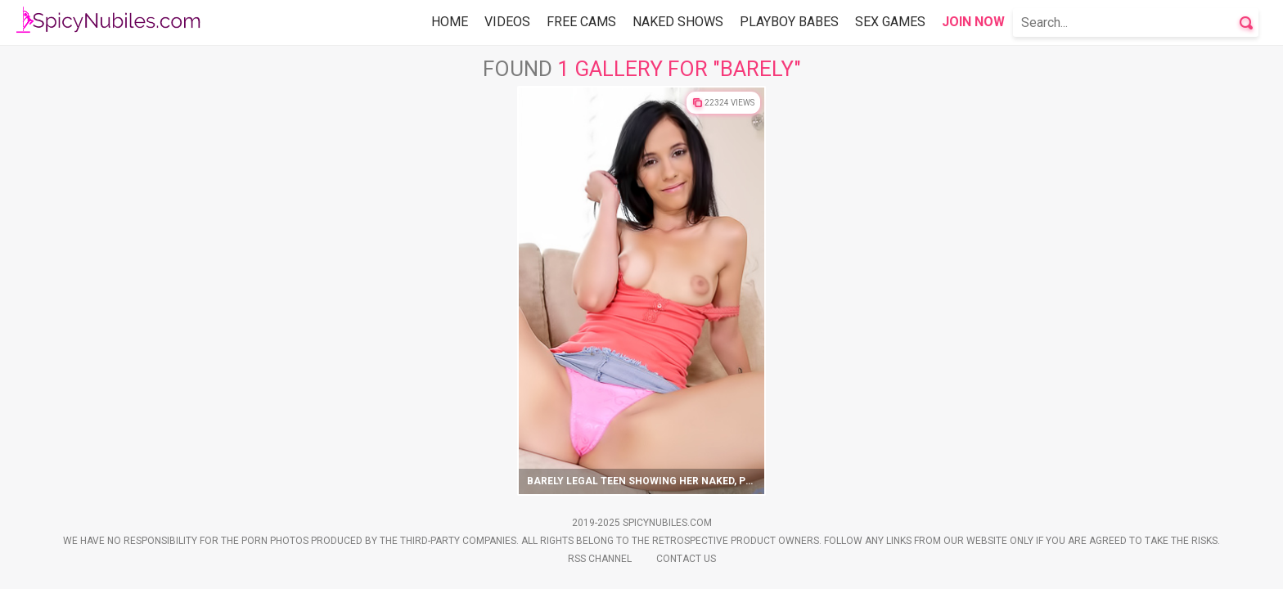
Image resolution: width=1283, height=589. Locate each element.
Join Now (973, 21)
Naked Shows (677, 21)
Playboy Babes (789, 21)
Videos (507, 21)
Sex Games (890, 21)
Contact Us (686, 558)
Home (449, 21)
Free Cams (581, 21)
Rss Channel (600, 558)
